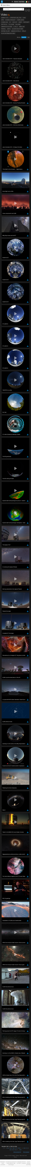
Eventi (20, 22)
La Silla (15, 26)
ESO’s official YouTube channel (11, 933)
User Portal (21, 1)
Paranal (3, 28)
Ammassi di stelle (16, 31)
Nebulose (21, 26)
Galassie (17, 24)
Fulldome (11, 24)
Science (16, 1)
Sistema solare (5, 31)
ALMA (24, 17)
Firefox (6, 989)
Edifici (9, 28)
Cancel (13, 1032)
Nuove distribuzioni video (8, 33)
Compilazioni (20, 20)
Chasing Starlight (10, 20)
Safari (6, 991)
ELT (10, 22)
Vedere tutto (4, 17)
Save (5, 1032)
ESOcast (15, 22)
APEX (2, 20)
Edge (6, 988)
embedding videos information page (10, 942)
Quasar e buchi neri (17, 28)
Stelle (24, 31)
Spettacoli (4, 24)
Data (28, 37)
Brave (6, 985)
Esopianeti (26, 22)
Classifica (24, 37)
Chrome (7, 986)
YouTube (4, 931)
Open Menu (5, 5)
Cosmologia (4, 22)
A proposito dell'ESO (15, 17)
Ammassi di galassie (6, 26)
